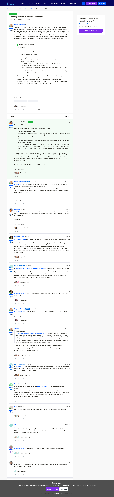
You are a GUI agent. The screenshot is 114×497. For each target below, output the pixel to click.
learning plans (33, 101)
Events (44, 3)
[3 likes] (22, 355)
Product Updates (53, 3)
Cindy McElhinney (19, 236)
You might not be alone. (85, 24)
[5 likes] (22, 173)
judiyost (16, 424)
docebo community (21, 101)
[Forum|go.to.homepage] (12, 3)
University (63, 3)
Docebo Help (72, 3)
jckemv (16, 329)
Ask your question (91, 30)
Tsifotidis (17, 462)
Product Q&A (29, 9)
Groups (38, 3)
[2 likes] (21, 106)
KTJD (15, 406)
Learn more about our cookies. (88, 485)
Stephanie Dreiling (19, 25)
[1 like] (20, 471)
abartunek (17, 122)
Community (10, 9)
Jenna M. (16, 446)
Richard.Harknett (19, 384)
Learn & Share (19, 9)
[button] (91, 3)
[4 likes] (22, 257)
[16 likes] (22, 282)
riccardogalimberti (19, 265)
